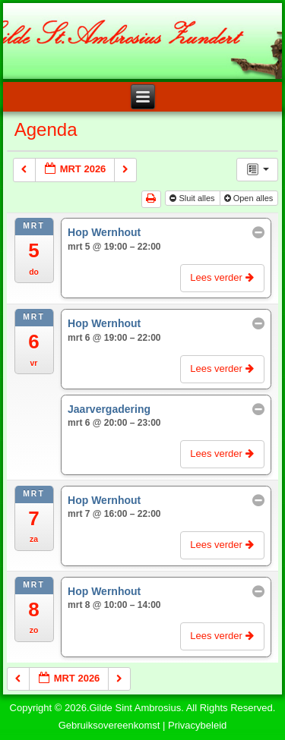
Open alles (250, 198)
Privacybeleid (197, 725)
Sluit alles (193, 198)
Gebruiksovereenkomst (109, 725)
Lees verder (223, 277)
